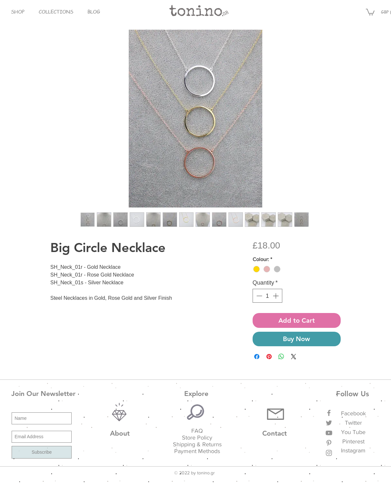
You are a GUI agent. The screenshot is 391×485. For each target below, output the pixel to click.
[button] (18, 12)
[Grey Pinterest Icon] (329, 443)
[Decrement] (259, 295)
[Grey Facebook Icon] (329, 413)
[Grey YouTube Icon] (329, 433)
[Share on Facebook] (257, 356)
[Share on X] (293, 356)
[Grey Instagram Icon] (329, 453)
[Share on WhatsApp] (281, 356)
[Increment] (276, 295)
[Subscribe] (42, 452)
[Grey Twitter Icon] (329, 423)
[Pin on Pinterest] (269, 356)
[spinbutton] (267, 295)
